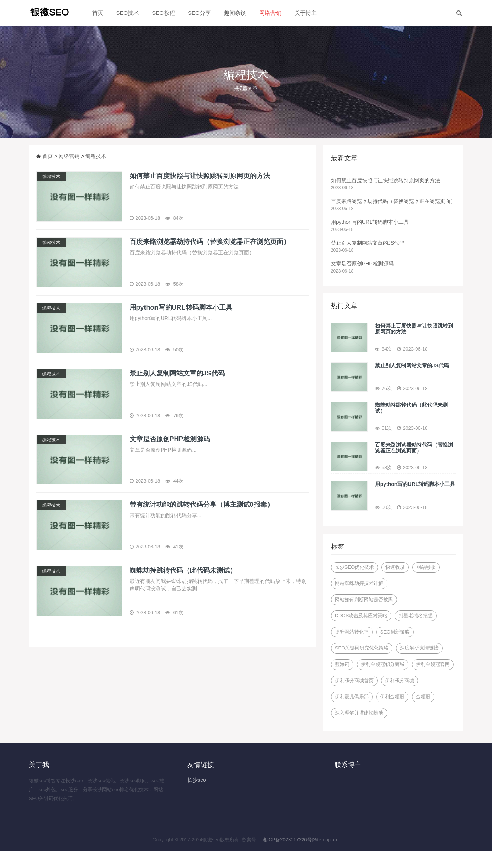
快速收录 (395, 567)
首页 (97, 13)
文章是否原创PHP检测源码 (362, 264)
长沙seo (196, 780)
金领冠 (423, 696)
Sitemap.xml (326, 839)
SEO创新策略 (395, 632)
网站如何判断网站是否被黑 (364, 599)
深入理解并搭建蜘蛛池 (359, 713)
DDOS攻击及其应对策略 (361, 615)
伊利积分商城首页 (354, 680)
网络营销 (270, 13)
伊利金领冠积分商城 (382, 664)
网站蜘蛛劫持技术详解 (359, 583)
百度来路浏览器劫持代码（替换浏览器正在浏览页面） (393, 201)
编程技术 (95, 156)
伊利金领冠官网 (433, 664)
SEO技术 (127, 13)
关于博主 (305, 13)
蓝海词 (342, 664)
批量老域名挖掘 (416, 615)
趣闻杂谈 (235, 13)
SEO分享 (199, 13)
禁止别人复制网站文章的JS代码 (367, 243)
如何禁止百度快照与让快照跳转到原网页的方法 (385, 180)
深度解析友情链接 (419, 648)
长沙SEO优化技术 (354, 567)
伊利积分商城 (399, 680)
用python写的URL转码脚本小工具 (370, 222)
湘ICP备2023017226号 (287, 839)
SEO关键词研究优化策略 (361, 648)
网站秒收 (426, 567)
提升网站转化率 (352, 632)
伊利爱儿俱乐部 (352, 696)
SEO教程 (163, 13)
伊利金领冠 (392, 696)
